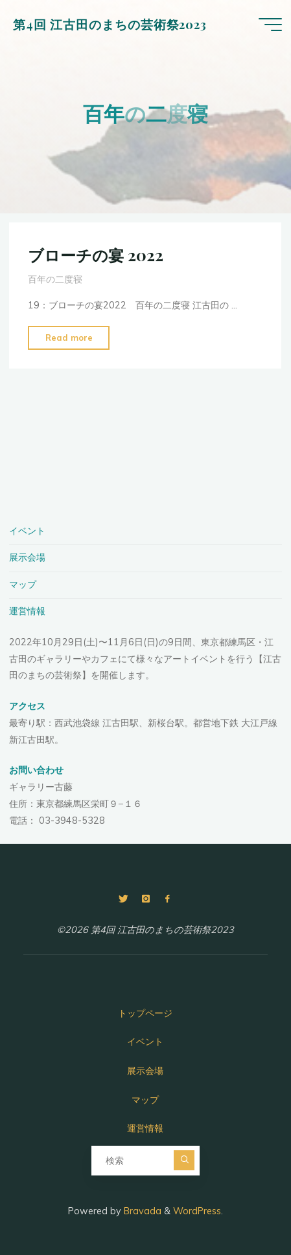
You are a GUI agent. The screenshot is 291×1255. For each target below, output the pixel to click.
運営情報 (27, 611)
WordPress (197, 1211)
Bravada (141, 1211)
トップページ (145, 1013)
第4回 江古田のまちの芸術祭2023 (110, 24)
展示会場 (27, 557)
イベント (27, 531)
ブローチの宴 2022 (95, 254)
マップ (22, 584)
